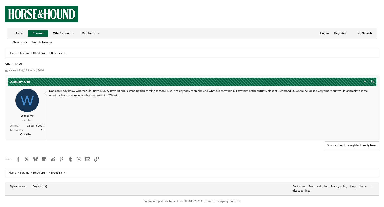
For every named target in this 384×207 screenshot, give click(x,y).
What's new (61, 33)
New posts (20, 42)
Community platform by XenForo (180, 201)
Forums (38, 33)
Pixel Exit (235, 201)
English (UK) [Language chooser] (40, 186)
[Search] (364, 33)
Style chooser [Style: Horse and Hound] (18, 186)
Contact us (299, 186)
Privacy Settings (301, 190)
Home (19, 33)
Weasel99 (14, 70)
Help (353, 186)
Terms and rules (318, 186)
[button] (73, 33)
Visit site (25, 134)
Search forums (41, 42)
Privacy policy (339, 186)
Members (88, 33)
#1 (372, 82)
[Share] (365, 82)
